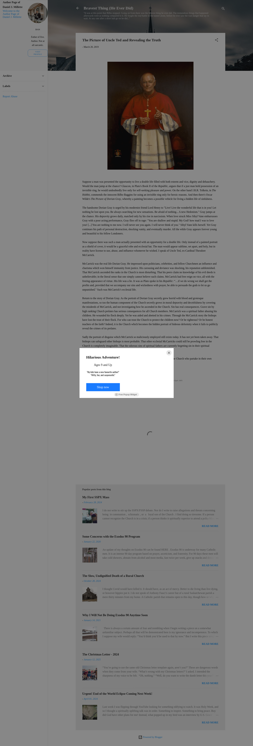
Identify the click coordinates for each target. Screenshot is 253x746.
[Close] (169, 352)
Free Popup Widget (126, 394)
